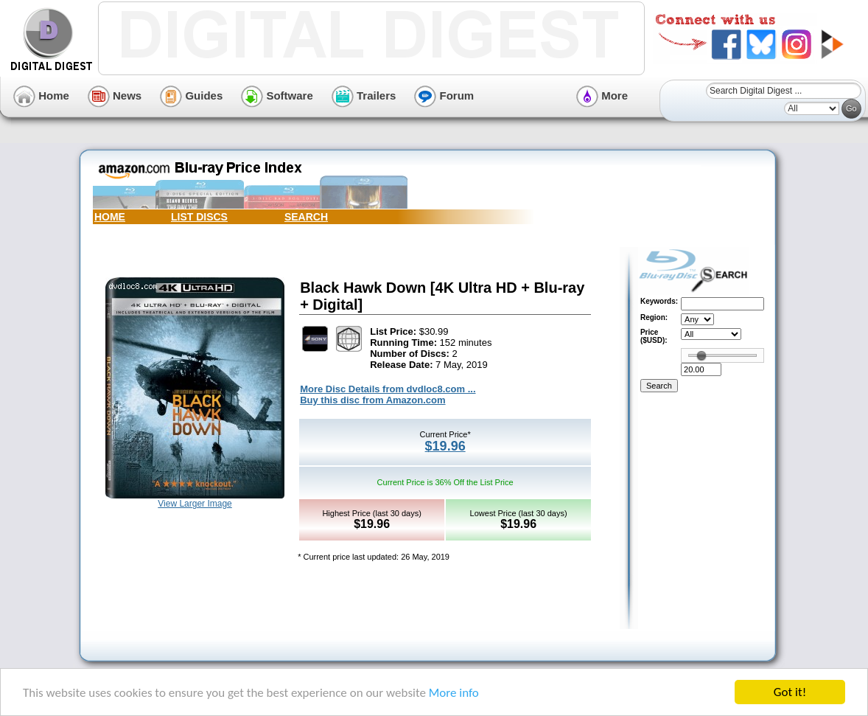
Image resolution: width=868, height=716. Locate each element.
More (602, 95)
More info (454, 693)
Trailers (364, 95)
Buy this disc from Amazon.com (372, 400)
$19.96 (445, 446)
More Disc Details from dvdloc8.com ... (387, 389)
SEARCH (306, 217)
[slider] (701, 355)
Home (41, 95)
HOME (109, 217)
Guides (191, 95)
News (114, 95)
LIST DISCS (199, 217)
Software (277, 95)
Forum (444, 95)
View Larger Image (195, 503)
